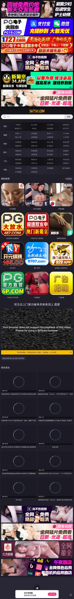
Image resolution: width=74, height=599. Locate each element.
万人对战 (50, 125)
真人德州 (34, 125)
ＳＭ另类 (66, 137)
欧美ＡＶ (50, 133)
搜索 (68, 117)
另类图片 (66, 154)
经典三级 (34, 146)
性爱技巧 (66, 163)
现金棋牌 (50, 128)
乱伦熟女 (50, 146)
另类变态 (66, 146)
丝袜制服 (34, 137)
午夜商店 (34, 168)
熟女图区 (50, 154)
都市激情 (18, 159)
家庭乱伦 (34, 159)
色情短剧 (34, 172)
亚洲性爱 (18, 142)
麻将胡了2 (18, 128)
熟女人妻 (18, 137)
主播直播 (50, 137)
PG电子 (18, 125)
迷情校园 (18, 163)
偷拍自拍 (34, 142)
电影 (5, 143)
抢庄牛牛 (66, 128)
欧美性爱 (66, 142)
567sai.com (37, 111)
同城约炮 (18, 168)
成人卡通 (50, 142)
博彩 (5, 126)
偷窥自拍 (18, 151)
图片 (5, 152)
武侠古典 (66, 159)
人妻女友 (50, 159)
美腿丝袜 (18, 154)
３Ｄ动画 (66, 133)
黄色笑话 (50, 163)
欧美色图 (50, 151)
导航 (5, 169)
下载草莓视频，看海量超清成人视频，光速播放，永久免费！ (44, 352)
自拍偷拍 (34, 133)
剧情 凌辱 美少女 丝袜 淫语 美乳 (13, 358)
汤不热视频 (66, 168)
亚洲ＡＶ (18, 133)
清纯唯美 (34, 154)
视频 (5, 135)
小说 (5, 161)
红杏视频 (18, 172)
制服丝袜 (18, 146)
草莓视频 (50, 168)
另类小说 (34, 163)
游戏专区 (66, 125)
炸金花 (34, 128)
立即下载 (52, 594)
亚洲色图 (34, 151)
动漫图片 (66, 151)
